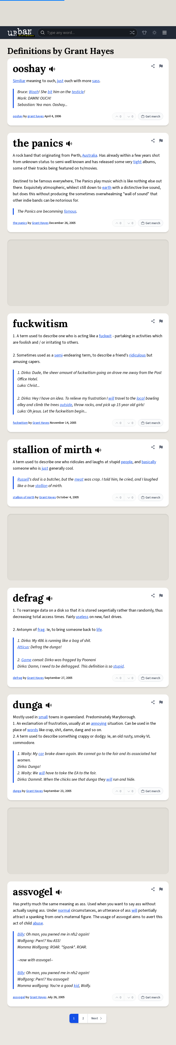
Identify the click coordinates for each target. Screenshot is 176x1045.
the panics (20, 223)
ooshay (18, 116)
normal (64, 910)
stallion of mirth (23, 497)
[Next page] (97, 1018)
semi (58, 355)
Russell (23, 479)
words (32, 730)
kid (76, 986)
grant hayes (36, 116)
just (60, 81)
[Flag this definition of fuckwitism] (161, 321)
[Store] (144, 32)
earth (106, 187)
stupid (118, 666)
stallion (41, 486)
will (111, 398)
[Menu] (164, 32)
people (126, 462)
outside (66, 405)
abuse (38, 923)
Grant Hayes (40, 223)
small (43, 717)
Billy (20, 934)
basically (149, 462)
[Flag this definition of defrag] (161, 595)
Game (26, 660)
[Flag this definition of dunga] (161, 702)
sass (96, 81)
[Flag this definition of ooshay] (161, 66)
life (99, 630)
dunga (17, 791)
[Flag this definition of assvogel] (161, 889)
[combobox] (88, 32)
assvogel (19, 997)
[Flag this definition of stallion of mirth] (161, 447)
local (141, 398)
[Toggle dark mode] (154, 32)
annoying (99, 723)
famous (70, 211)
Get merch (150, 116)
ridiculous (137, 355)
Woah (33, 92)
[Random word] (132, 32)
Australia (89, 155)
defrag (17, 678)
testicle (78, 92)
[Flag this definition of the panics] (161, 140)
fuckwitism (20, 423)
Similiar (19, 81)
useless (82, 617)
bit (50, 92)
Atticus (23, 647)
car (41, 754)
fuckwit (105, 336)
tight (137, 162)
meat (78, 479)
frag (41, 630)
